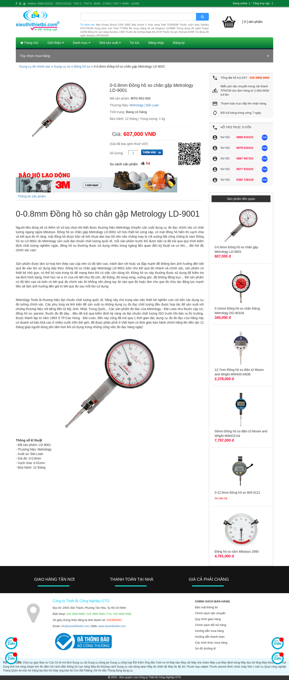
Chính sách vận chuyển (210, 613)
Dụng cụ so (62, 66)
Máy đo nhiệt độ (157, 666)
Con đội (78, 670)
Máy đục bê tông (251, 662)
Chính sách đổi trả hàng (210, 625)
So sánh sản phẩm (124, 164)
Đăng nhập (156, 43)
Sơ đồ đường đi (205, 648)
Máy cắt (186, 662)
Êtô (135, 662)
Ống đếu (150, 662)
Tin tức (135, 43)
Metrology (136, 105)
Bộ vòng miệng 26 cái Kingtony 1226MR (152, 28)
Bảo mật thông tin (206, 607)
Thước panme (217, 666)
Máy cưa (215, 662)
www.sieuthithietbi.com (112, 626)
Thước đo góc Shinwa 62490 (178, 32)
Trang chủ (29, 43)
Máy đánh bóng (230, 662)
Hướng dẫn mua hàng (209, 631)
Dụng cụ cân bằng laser (132, 666)
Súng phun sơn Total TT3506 (111, 28)
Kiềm (141, 662)
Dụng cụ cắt (79, 662)
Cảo (51, 662)
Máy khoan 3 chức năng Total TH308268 (155, 24)
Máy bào (175, 662)
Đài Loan (152, 105)
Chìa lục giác (31, 662)
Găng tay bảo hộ (42, 670)
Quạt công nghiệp (275, 666)
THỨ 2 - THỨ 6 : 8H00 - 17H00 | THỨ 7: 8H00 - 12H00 (106, 3)
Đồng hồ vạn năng (78, 666)
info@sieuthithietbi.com (75, 626)
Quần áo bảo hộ (21, 670)
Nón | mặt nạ (255, 666)
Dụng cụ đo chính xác (34, 66)
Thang (7, 670)
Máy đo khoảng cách (103, 666)
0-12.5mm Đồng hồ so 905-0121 (237, 492)
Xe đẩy (102, 670)
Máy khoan (268, 662)
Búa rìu (44, 662)
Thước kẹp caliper (197, 666)
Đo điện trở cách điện (53, 666)
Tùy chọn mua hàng (35, 56)
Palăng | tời (90, 670)
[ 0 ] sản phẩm (252, 22)
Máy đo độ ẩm (177, 666)
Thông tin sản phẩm (32, 196)
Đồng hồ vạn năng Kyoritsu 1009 (106, 32)
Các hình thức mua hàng (211, 642)
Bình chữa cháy (237, 666)
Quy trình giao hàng (208, 619)
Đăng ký (178, 43)
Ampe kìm (33, 666)
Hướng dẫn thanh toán (209, 636)
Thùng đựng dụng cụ (120, 670)
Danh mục (81, 43)
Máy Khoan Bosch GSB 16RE (113, 24)
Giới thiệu (55, 43)
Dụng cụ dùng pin (99, 662)
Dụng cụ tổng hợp (121, 662)
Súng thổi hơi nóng (14, 666)
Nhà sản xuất (110, 43)
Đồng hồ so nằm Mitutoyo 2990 (236, 551)
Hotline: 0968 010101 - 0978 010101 (50, 3)
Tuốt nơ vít (162, 662)
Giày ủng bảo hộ (63, 670)
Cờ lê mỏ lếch (63, 662)
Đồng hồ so (82, 66)
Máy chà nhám (200, 662)
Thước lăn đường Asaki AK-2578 (143, 32)
